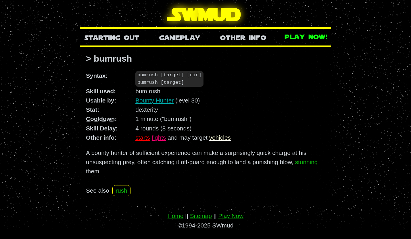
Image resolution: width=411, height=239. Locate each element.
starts (142, 137)
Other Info (243, 37)
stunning (306, 162)
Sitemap (201, 216)
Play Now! (306, 36)
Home (175, 216)
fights (159, 137)
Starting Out (111, 37)
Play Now (230, 216)
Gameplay (179, 37)
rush (121, 190)
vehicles (220, 137)
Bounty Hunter (154, 100)
